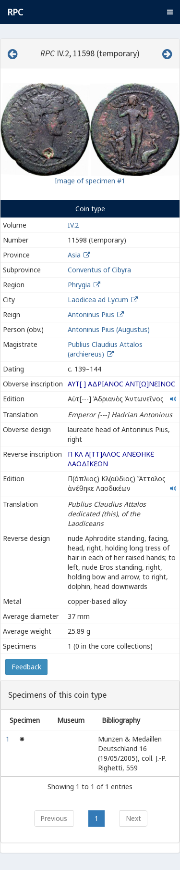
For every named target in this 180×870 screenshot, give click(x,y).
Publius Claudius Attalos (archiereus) (105, 349)
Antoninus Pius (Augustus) (109, 329)
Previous (53, 818)
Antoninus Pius (91, 314)
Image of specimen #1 (90, 180)
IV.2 (73, 225)
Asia (74, 254)
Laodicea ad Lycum (98, 299)
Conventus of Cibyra (99, 269)
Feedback (26, 666)
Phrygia (79, 284)
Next (133, 818)
